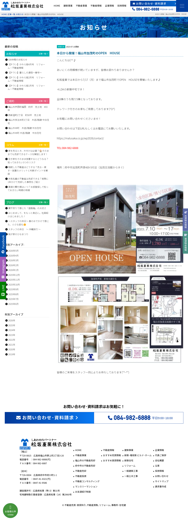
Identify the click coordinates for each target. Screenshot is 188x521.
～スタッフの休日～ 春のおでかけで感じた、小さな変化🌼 (28, 222)
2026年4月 (13, 255)
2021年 (11, 344)
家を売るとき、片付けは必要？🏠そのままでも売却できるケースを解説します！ (28, 152)
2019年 (11, 354)
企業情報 (109, 5)
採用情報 (121, 5)
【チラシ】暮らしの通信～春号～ (25, 72)
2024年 (11, 330)
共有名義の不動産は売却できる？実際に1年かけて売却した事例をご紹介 (28, 180)
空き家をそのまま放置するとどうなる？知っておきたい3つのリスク (28, 160)
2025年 (11, 325)
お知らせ (20, 14)
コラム (27, 145)
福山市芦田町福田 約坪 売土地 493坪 (28, 108)
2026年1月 (13, 270)
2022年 (11, 339)
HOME (57, 5)
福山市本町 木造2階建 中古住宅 (24, 128)
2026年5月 (13, 250)
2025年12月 (14, 274)
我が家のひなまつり (18, 234)
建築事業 (68, 5)
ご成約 (27, 101)
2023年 (11, 334)
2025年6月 (13, 303)
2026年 (11, 320)
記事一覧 (11, 14)
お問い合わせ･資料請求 (154, 3)
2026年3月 (13, 260)
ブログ (27, 202)
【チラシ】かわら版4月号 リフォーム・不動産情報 (26, 66)
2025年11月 (14, 279)
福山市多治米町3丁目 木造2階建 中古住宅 (28, 121)
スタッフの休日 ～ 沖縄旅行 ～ (24, 229)
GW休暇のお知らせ (17, 59)
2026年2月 (13, 265)
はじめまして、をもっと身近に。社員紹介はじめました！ (28, 214)
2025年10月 (14, 284)
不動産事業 (81, 5)
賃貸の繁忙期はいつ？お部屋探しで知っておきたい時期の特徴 (28, 188)
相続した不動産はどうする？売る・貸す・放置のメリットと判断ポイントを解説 (28, 170)
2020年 (11, 349)
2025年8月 (13, 294)
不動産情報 (96, 5)
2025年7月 (13, 298)
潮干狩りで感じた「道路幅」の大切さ (27, 208)
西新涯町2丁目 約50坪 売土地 (24, 115)
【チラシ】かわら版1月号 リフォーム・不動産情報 (26, 87)
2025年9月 (13, 289)
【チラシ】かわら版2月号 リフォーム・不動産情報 (26, 79)
